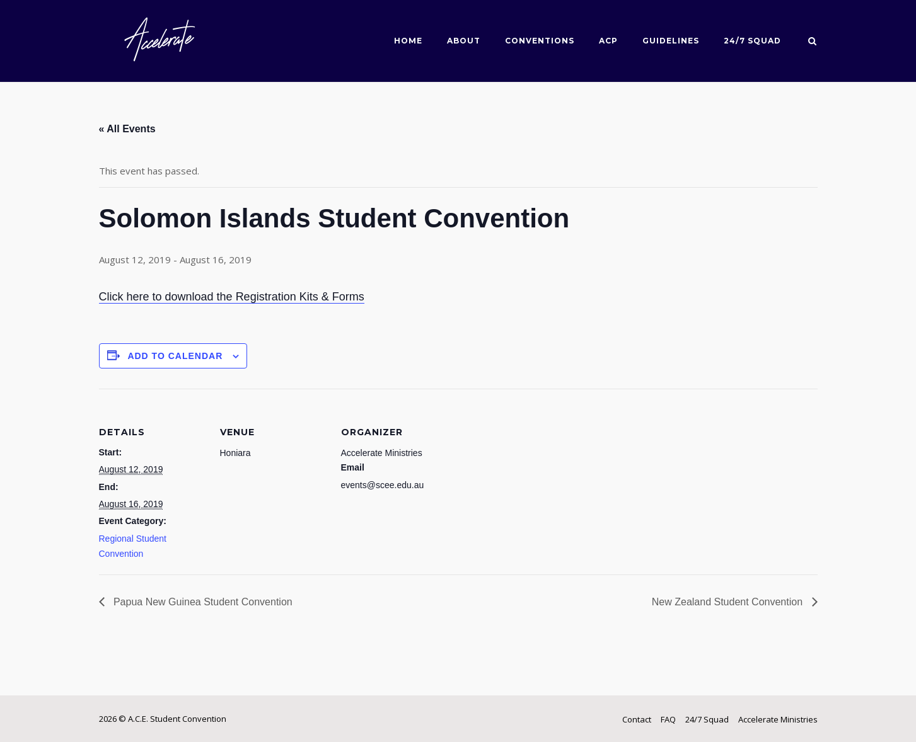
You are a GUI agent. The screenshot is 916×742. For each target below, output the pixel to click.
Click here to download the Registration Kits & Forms (231, 296)
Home (408, 40)
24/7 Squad (752, 40)
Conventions (539, 40)
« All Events (127, 128)
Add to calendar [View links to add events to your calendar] (175, 356)
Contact (636, 719)
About (463, 40)
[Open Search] (812, 42)
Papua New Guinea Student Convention (202, 601)
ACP (608, 40)
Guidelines (670, 40)
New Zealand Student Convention (729, 601)
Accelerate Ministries (778, 719)
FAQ (668, 719)
